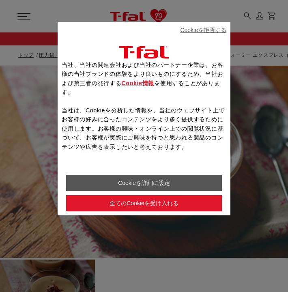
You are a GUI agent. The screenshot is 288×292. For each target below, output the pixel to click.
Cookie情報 (138, 83)
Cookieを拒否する (203, 30)
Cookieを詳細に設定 (144, 183)
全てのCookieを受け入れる (144, 203)
